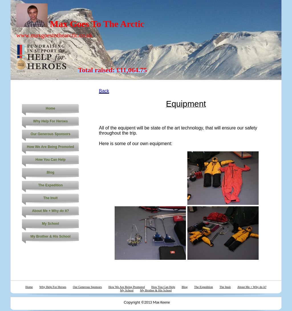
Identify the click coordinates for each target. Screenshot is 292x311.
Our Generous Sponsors (50, 134)
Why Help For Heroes (50, 121)
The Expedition (50, 185)
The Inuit (50, 198)
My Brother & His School (51, 236)
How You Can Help (50, 160)
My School (50, 224)
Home (50, 108)
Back (104, 90)
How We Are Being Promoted (50, 147)
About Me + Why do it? (50, 211)
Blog (50, 172)
